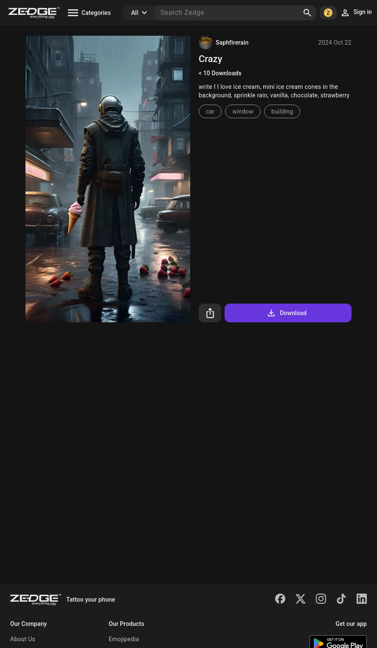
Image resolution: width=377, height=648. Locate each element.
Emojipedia (124, 639)
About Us (22, 639)
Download (286, 313)
